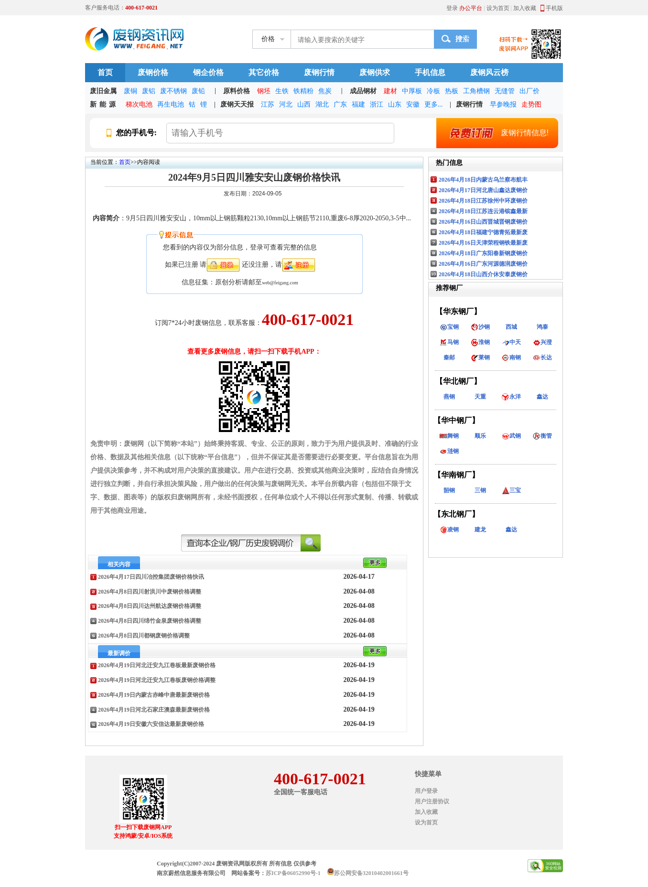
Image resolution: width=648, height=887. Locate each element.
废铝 (148, 91)
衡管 (542, 436)
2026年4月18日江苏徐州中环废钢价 (483, 200)
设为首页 (497, 8)
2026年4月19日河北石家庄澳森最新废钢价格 (154, 709)
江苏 (267, 104)
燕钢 (449, 396)
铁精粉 (303, 91)
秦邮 (449, 357)
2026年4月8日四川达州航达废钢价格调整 (149, 606)
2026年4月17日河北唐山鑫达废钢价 (483, 190)
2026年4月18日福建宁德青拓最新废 (483, 232)
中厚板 (412, 91)
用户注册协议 (432, 801)
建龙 (480, 529)
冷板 (433, 91)
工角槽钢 (476, 91)
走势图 (531, 104)
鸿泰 (542, 327)
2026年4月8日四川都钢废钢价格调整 (144, 635)
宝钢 (449, 327)
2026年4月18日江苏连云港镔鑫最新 (483, 211)
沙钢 (480, 327)
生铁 (282, 91)
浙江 (376, 104)
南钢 (511, 357)
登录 (452, 8)
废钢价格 (153, 72)
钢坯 (263, 91)
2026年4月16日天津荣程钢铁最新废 (483, 242)
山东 (394, 104)
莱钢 (480, 357)
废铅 (198, 91)
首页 (105, 72)
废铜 (130, 91)
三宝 (511, 490)
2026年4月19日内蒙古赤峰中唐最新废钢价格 (154, 695)
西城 (511, 327)
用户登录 (426, 791)
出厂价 (529, 91)
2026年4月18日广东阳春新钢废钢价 (483, 253)
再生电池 (170, 104)
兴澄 (542, 342)
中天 (511, 342)
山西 (304, 104)
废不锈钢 (173, 91)
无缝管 (505, 91)
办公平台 (470, 8)
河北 (285, 104)
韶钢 (449, 490)
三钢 (480, 490)
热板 (451, 91)
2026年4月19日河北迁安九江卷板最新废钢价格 (157, 665)
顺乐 (480, 436)
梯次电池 (139, 104)
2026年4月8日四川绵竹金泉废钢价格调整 (149, 620)
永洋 (511, 396)
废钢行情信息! (495, 133)
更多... (433, 104)
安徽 (413, 104)
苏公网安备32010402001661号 (371, 873)
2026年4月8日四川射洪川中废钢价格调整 (149, 591)
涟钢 (449, 451)
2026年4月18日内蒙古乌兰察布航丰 (483, 179)
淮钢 (480, 342)
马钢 (449, 342)
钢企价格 (208, 72)
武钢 (511, 436)
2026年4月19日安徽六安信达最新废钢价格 (151, 724)
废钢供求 (374, 72)
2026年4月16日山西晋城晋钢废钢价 (483, 221)
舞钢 (449, 436)
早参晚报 (503, 104)
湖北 (322, 104)
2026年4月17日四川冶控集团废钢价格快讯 (151, 576)
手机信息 (430, 72)
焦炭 (325, 91)
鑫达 (542, 396)
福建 (358, 104)
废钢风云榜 (489, 72)
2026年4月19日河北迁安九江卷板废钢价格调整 (157, 680)
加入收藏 (524, 8)
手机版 (554, 8)
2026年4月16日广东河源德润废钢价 (483, 263)
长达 (542, 357)
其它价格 (263, 72)
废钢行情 (319, 72)
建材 (390, 91)
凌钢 (449, 529)
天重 (480, 396)
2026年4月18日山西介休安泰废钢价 (483, 274)
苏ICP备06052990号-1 (293, 873)
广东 (340, 104)
